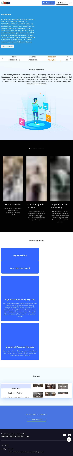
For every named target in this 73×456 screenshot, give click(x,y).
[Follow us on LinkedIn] (69, 435)
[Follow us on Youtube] (64, 435)
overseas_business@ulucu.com (15, 436)
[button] (62, 3)
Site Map (3, 449)
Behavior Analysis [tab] (52, 58)
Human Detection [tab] (32, 58)
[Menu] (70, 3)
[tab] (16, 386)
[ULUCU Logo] (6, 3)
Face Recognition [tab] (14, 58)
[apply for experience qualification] (69, 439)
